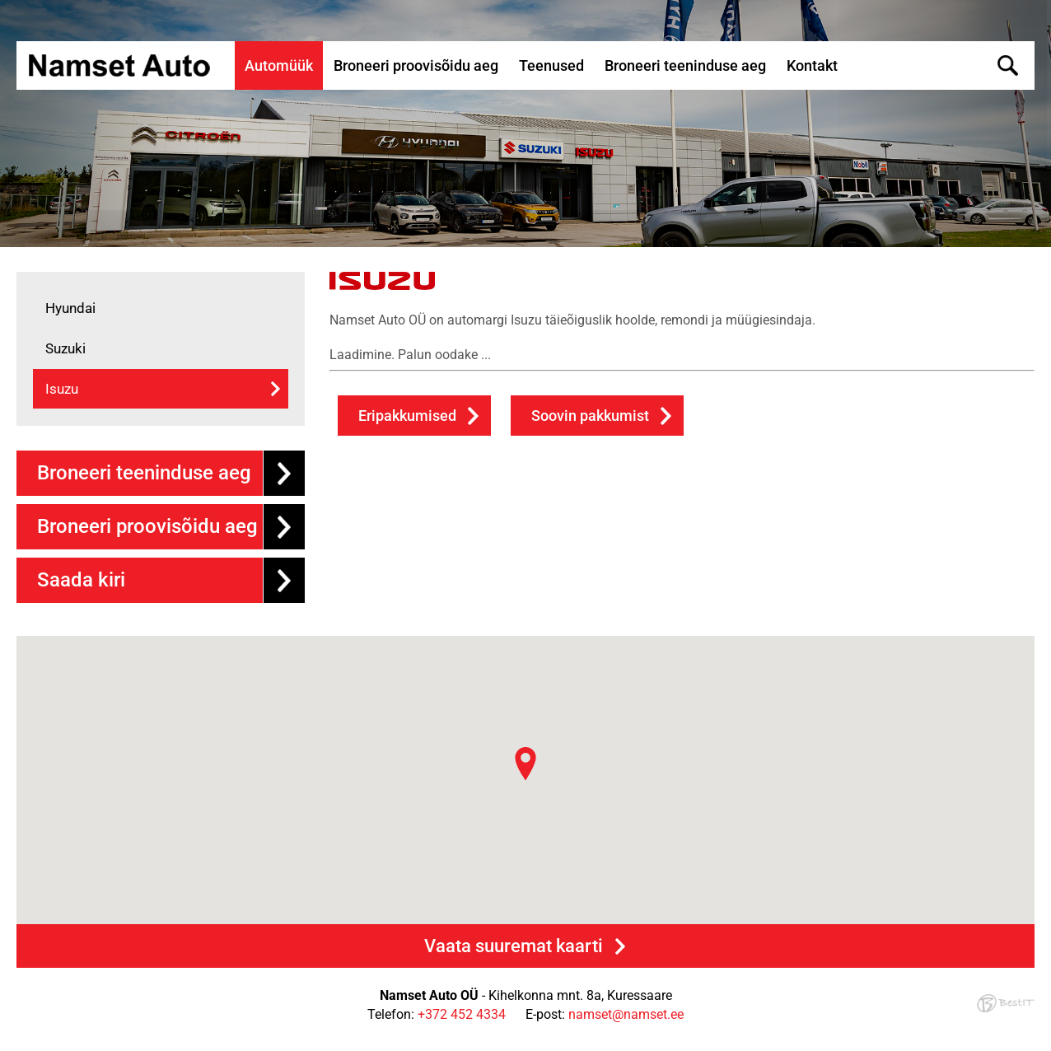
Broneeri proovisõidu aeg (416, 65)
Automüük (279, 65)
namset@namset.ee (626, 1014)
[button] (525, 763)
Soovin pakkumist (590, 415)
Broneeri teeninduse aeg (685, 65)
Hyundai (70, 308)
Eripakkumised (407, 415)
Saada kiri (81, 579)
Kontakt (812, 65)
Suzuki (65, 348)
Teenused (551, 65)
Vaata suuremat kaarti (513, 946)
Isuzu (61, 389)
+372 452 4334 (462, 1014)
